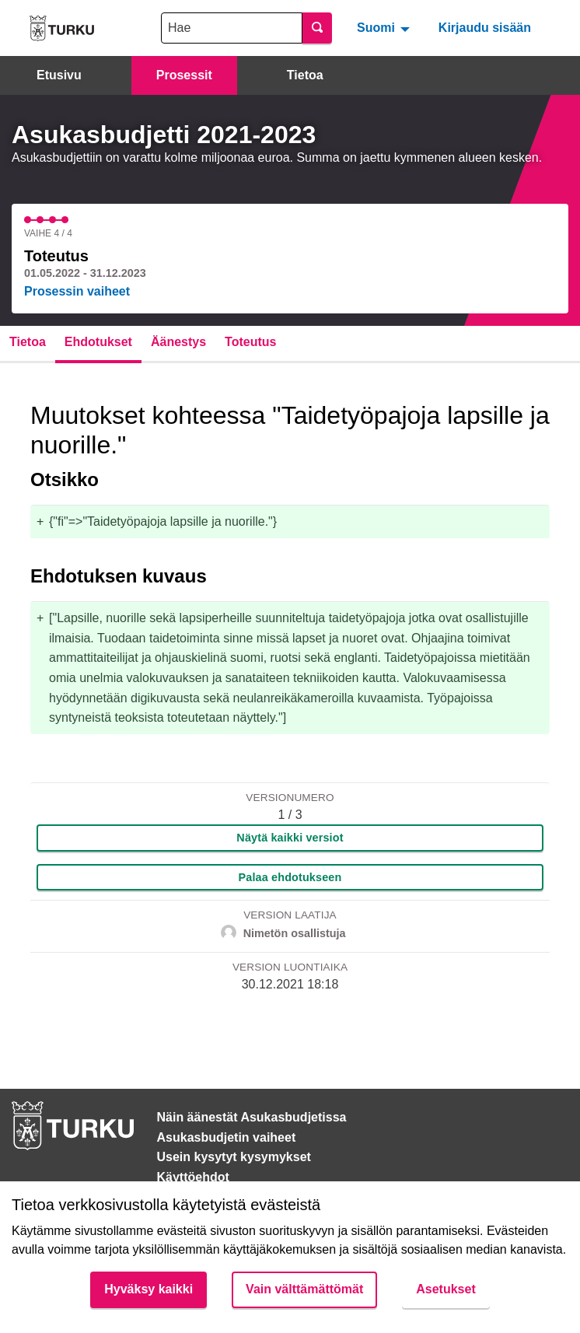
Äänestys (178, 341)
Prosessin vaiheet (77, 291)
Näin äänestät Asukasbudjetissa (252, 1117)
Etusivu (59, 75)
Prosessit (184, 75)
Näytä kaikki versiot (289, 837)
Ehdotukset (98, 341)
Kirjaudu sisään (484, 27)
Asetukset (445, 1289)
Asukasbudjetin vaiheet (226, 1137)
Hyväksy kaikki (148, 1289)
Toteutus (250, 341)
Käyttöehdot (193, 1177)
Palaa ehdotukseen (290, 877)
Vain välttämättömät (304, 1289)
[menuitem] (385, 28)
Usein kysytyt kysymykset (234, 1156)
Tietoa (305, 75)
